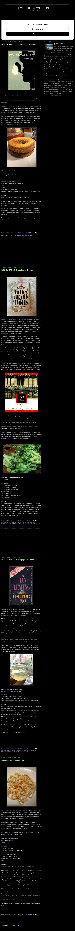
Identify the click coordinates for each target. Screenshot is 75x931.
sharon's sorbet (25, 751)
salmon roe (26, 916)
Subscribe (37, 34)
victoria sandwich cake (25, 235)
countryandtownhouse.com (23, 750)
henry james (19, 234)
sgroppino (15, 751)
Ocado (22, 732)
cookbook (32, 420)
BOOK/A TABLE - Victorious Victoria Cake (19, 44)
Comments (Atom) (14, 925)
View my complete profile (52, 95)
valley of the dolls (7, 525)
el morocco (12, 522)
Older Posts (38, 922)
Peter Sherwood (61, 43)
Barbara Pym (11, 118)
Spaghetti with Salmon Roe (12, 760)
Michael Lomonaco (19, 418)
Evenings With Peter (37, 8)
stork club (36, 523)
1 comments (30, 520)
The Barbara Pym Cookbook (17, 173)
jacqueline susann (23, 522)
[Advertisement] (16, 253)
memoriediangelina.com (14, 916)
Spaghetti (34, 916)
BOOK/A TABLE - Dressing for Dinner (17, 270)
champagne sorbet (13, 631)
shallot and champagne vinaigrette (20, 523)
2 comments (30, 914)
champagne (10, 750)
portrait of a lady (30, 234)
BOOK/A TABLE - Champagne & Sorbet (17, 560)
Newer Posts (5, 922)
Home (21, 922)
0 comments (30, 232)
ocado (9, 751)
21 (7, 522)
